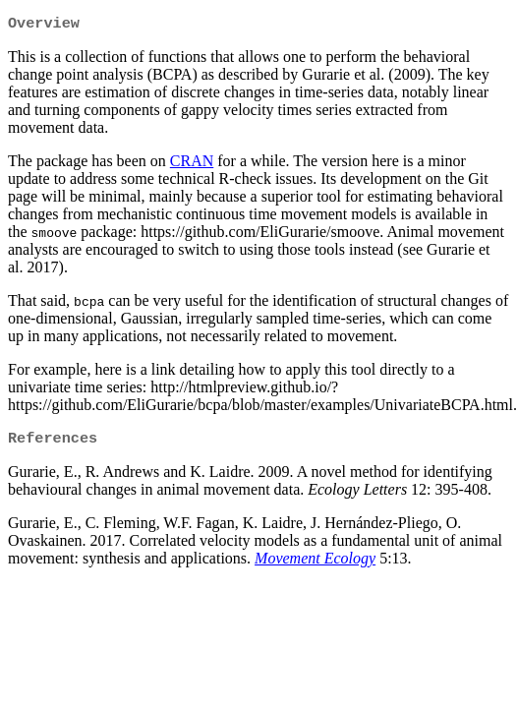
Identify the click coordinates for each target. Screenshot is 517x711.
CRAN (191, 162)
